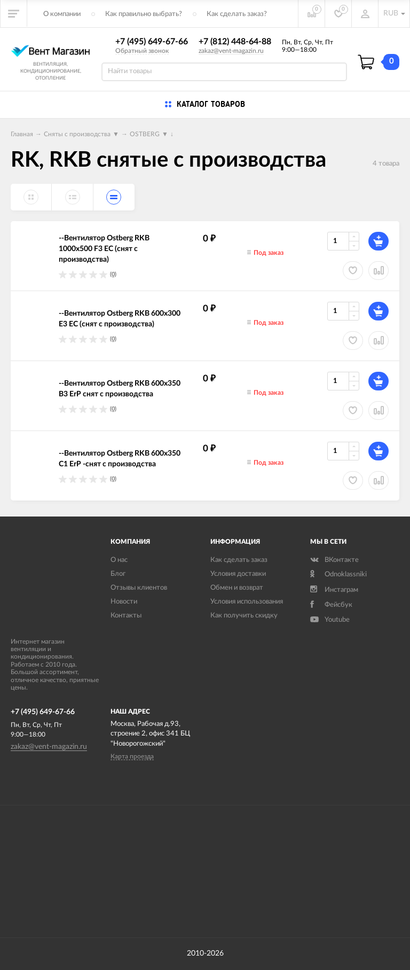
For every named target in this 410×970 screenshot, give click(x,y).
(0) (113, 274)
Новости (124, 601)
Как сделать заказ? (237, 14)
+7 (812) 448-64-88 (235, 41)
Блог (118, 573)
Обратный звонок (142, 51)
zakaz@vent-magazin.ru (231, 51)
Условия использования (246, 601)
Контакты (126, 615)
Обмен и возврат (236, 587)
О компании (62, 14)
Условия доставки (238, 573)
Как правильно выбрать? (143, 14)
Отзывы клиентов (139, 587)
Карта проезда (132, 756)
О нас (119, 560)
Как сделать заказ (238, 560)
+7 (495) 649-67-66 (151, 41)
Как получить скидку (244, 615)
